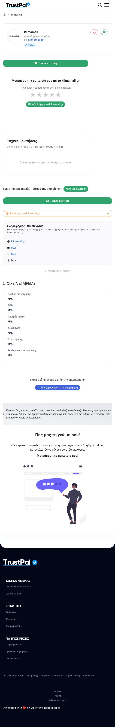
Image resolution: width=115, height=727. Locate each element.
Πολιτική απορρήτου (13, 675)
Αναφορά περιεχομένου (57, 271)
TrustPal (57, 696)
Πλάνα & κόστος (13, 658)
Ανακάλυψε (11, 612)
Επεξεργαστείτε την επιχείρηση (57, 387)
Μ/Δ (13, 247)
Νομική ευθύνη (72, 675)
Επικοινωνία (89, 675)
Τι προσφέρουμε (13, 644)
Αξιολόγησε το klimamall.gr (45, 104)
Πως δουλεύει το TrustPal (18, 586)
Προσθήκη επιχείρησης (17, 651)
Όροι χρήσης (32, 675)
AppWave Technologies (45, 708)
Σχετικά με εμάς (13, 594)
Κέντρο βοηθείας (14, 626)
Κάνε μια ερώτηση (76, 188)
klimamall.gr (36, 39)
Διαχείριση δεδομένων (52, 675)
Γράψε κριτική (45, 63)
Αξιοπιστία (11, 619)
